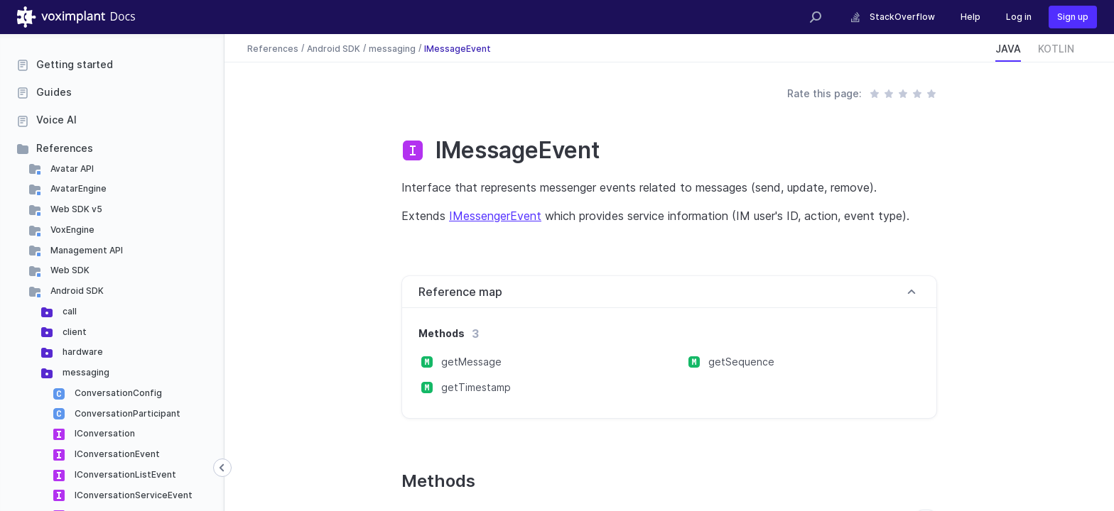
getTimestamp (476, 387)
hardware (81, 351)
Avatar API (71, 168)
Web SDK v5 (75, 209)
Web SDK (69, 270)
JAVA (1008, 49)
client (73, 331)
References (64, 148)
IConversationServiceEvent (132, 495)
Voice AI (56, 120)
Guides (54, 92)
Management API (85, 250)
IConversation (103, 433)
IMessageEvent (457, 48)
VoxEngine (71, 229)
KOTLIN (1056, 49)
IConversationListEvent (124, 474)
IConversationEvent (116, 454)
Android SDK (76, 290)
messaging (84, 372)
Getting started (74, 64)
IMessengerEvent (495, 216)
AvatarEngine (77, 188)
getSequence (741, 362)
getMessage (471, 362)
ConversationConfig (117, 393)
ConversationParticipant (126, 413)
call (68, 311)
